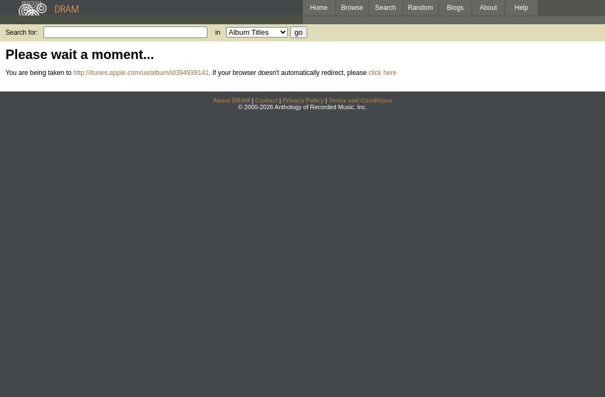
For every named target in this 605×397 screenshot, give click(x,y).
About (488, 8)
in (217, 32)
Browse (352, 8)
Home (319, 8)
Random (420, 8)
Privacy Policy (303, 100)
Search (385, 8)
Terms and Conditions (360, 100)
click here (382, 73)
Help (521, 8)
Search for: (22, 32)
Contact (266, 100)
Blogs (455, 8)
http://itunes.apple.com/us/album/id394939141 (141, 73)
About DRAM (231, 100)
